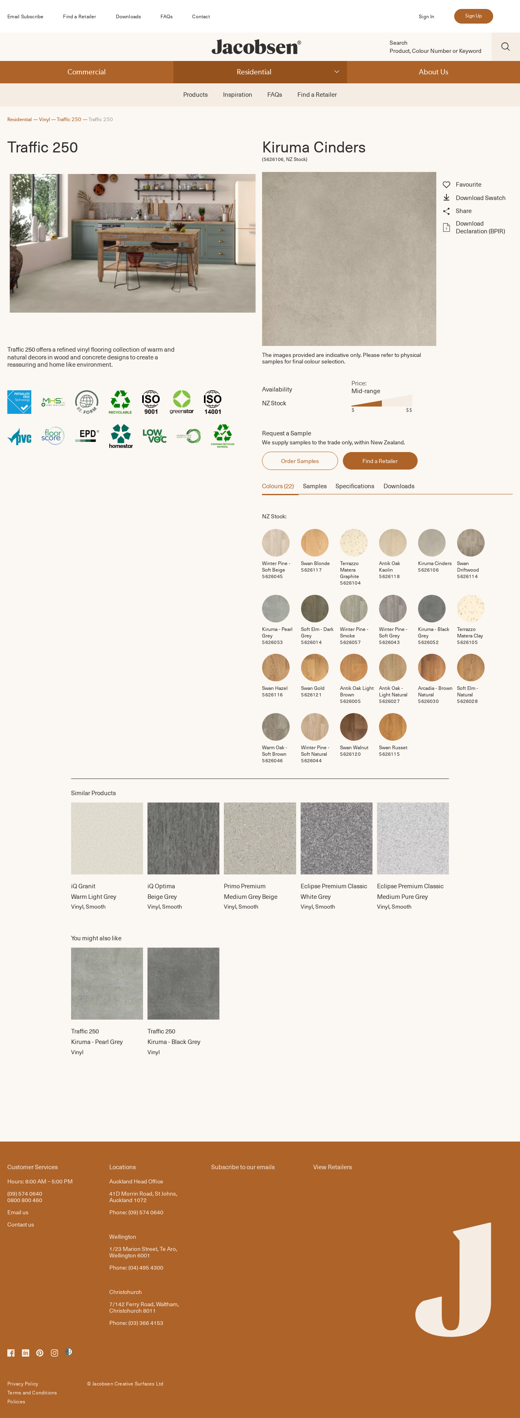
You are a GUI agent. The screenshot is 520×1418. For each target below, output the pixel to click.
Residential (254, 71)
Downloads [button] (399, 485)
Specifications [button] (355, 485)
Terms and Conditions (32, 1392)
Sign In (426, 16)
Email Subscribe (25, 16)
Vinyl (44, 119)
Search (398, 43)
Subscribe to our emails (243, 1166)
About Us (433, 71)
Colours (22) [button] (278, 485)
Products (195, 94)
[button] (476, 198)
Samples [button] (315, 485)
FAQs (166, 16)
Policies (16, 1401)
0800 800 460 (24, 1200)
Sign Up (473, 16)
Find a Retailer (79, 16)
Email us (17, 1212)
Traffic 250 (69, 119)
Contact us (20, 1224)
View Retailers (332, 1166)
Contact (201, 16)
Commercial (86, 71)
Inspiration (237, 94)
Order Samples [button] (300, 461)
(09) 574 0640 (24, 1193)
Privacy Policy (22, 1383)
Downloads (128, 16)
